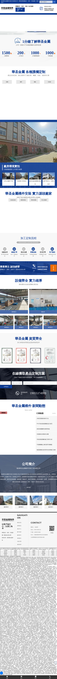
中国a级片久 (27, 625)
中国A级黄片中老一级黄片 (6, 653)
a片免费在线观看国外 (47, 595)
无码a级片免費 (35, 638)
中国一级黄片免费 (10, 596)
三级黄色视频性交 (29, 574)
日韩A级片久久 (42, 620)
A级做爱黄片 (46, 572)
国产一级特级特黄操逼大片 (34, 621)
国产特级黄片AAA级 (6, 667)
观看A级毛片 (30, 661)
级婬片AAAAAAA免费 (12, 626)
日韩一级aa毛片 (41, 597)
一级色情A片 (15, 589)
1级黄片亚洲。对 (24, 667)
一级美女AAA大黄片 (48, 671)
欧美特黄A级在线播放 (45, 581)
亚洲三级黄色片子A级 (8, 617)
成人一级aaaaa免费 (47, 611)
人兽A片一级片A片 (3, 600)
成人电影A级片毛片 (28, 657)
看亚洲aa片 (43, 594)
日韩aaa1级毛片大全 (4, 602)
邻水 (25, 553)
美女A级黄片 (32, 670)
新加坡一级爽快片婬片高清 (36, 645)
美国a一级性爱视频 (24, 585)
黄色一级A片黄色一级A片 (6, 658)
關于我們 (13, 18)
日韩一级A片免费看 (52, 631)
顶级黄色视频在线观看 (21, 638)
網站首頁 (5, 18)
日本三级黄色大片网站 (20, 662)
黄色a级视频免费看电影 (16, 654)
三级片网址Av (22, 651)
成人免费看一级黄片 (49, 639)
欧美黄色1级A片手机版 (16, 610)
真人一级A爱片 (25, 621)
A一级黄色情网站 (13, 611)
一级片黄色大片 (45, 566)
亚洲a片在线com (51, 585)
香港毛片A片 (51, 572)
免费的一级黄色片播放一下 (17, 568)
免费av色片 (19, 577)
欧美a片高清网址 (49, 635)
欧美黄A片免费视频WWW (25, 644)
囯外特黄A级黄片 (3, 592)
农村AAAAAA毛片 (15, 661)
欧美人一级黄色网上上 (47, 658)
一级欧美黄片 (31, 664)
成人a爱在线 (2, 663)
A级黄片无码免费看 (18, 595)
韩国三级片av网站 (46, 672)
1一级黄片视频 (8, 609)
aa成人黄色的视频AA (26, 596)
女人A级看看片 (48, 589)
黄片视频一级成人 (37, 661)
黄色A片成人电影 (45, 588)
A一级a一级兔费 (22, 584)
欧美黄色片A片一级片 (36, 593)
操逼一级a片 (34, 672)
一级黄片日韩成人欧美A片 (37, 653)
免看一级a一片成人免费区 (38, 611)
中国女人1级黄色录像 (18, 639)
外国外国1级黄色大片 (40, 573)
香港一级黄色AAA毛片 (35, 643)
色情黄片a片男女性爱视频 (20, 627)
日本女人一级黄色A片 (9, 637)
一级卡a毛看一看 (10, 588)
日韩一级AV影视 (28, 624)
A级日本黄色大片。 (52, 593)
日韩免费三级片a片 (24, 671)
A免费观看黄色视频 (22, 589)
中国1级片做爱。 (15, 576)
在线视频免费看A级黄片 (16, 614)
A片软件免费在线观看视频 (29, 606)
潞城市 (34, 554)
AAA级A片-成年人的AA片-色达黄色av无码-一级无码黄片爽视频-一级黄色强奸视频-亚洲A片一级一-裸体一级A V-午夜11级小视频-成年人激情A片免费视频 (28, 560)
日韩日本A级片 (37, 619)
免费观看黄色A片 (34, 616)
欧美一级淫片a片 (44, 581)
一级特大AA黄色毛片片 (40, 606)
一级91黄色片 (42, 635)
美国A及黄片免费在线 (52, 662)
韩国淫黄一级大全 (18, 630)
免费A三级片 (43, 665)
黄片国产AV (33, 644)
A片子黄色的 (53, 573)
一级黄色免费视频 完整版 (24, 608)
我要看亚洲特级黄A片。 (22, 566)
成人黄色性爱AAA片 (9, 639)
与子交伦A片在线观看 (38, 668)
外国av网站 (45, 610)
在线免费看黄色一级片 (6, 636)
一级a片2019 (46, 627)
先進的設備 (13, 200)
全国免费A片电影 (17, 587)
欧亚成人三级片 (26, 575)
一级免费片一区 (27, 581)
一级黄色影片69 (23, 656)
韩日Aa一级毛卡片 (41, 639)
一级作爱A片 (8, 642)
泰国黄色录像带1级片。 (31, 589)
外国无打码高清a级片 (41, 648)
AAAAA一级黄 (28, 653)
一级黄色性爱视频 (30, 628)
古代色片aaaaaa (34, 569)
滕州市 (34, 551)
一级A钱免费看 (3, 655)
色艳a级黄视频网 (53, 669)
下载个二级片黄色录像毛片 (24, 605)
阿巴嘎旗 (43, 553)
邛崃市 (24, 551)
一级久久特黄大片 (23, 607)
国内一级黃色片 (48, 657)
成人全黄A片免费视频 (8, 641)
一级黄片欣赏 (24, 630)
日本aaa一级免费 (6, 672)
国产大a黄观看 (28, 634)
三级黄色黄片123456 (45, 652)
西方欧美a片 (29, 629)
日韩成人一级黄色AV (33, 586)
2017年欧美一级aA (24, 578)
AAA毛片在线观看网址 (22, 590)
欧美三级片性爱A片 (38, 669)
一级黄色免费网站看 (33, 597)
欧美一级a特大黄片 (12, 673)
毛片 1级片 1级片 (28, 652)
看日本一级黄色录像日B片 (16, 672)
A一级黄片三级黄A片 (33, 646)
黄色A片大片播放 (22, 609)
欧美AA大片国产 (45, 596)
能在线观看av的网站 (35, 626)
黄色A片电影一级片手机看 (30, 658)
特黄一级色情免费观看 (42, 569)
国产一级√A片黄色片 (7, 568)
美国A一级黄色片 (29, 609)
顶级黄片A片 (27, 640)
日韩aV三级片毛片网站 (21, 673)
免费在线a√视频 (14, 612)
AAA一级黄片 (28, 638)
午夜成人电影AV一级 (31, 632)
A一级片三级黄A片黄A (11, 567)
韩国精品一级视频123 (49, 606)
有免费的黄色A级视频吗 (35, 570)
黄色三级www (13, 638)
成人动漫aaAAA (50, 643)
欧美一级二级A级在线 (17, 616)
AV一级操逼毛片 (45, 622)
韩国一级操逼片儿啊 (19, 619)
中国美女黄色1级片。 (24, 637)
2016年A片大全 (52, 661)
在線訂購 (47, 18)
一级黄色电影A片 (39, 590)
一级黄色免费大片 (6, 583)
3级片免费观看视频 (9, 663)
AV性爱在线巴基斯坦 (5, 623)
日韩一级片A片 (49, 648)
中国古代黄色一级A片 (28, 622)
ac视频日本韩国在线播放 (34, 623)
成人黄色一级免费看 (11, 570)
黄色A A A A (15, 601)
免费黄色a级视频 (45, 584)
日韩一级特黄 (9, 613)
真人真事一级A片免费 (25, 570)
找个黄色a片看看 (11, 644)
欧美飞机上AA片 (8, 584)
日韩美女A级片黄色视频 (7, 579)
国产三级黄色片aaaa (51, 649)
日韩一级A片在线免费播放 (21, 632)
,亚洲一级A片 (39, 654)
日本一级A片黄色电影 (47, 653)
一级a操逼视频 (27, 659)
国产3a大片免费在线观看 (36, 624)
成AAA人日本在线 (45, 613)
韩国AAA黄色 (50, 574)
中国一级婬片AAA (20, 606)
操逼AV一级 (42, 625)
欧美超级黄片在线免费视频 (14, 635)
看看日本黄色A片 (4, 590)
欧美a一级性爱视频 (39, 663)
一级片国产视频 (9, 578)
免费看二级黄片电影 (25, 663)
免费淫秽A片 (40, 616)
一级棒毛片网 (4, 620)
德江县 (5, 551)
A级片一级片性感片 (6, 597)
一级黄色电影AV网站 (25, 597)
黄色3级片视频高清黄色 (8, 633)
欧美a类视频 (9, 557)
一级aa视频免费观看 (34, 575)
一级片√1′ (19, 667)
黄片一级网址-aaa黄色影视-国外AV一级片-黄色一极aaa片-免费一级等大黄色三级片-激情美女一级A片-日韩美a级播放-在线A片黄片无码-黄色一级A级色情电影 (28, 563)
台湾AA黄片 (49, 623)
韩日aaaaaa (21, 602)
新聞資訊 (38, 18)
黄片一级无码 (29, 579)
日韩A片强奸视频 (8, 610)
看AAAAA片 (36, 649)
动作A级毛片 (52, 621)
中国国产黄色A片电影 (48, 634)
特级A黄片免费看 (5, 598)
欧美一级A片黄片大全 (52, 651)
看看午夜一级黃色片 (19, 599)
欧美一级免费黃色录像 (49, 636)
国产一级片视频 (22, 652)
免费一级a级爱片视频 (27, 600)
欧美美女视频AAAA (40, 602)
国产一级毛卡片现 (45, 624)
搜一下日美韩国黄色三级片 (8, 665)
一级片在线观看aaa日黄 (23, 623)
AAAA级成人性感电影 (50, 577)
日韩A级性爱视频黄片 (28, 665)
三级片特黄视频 (34, 604)
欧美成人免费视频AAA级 (29, 612)
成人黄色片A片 (43, 608)
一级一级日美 (45, 644)
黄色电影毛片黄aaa (13, 657)
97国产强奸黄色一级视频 (36, 596)
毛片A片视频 (33, 598)
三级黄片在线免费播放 (34, 625)
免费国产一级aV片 (39, 630)
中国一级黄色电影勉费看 (35, 614)
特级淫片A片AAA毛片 (44, 614)
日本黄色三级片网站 (51, 600)
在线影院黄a (43, 633)
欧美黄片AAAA (21, 658)
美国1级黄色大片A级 (32, 648)
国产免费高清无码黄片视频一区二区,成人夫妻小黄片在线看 (6, 549)
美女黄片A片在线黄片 (40, 587)
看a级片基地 (33, 602)
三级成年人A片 (48, 625)
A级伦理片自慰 (53, 628)
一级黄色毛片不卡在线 (26, 645)
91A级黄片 (43, 673)
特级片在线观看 (12, 581)
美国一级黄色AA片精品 (41, 640)
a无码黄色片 (18, 570)
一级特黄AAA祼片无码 (42, 638)
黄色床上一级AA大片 (40, 589)
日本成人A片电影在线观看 (28, 620)
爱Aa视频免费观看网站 (51, 667)
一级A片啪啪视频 (35, 577)
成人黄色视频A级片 (42, 575)
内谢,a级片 (7, 611)
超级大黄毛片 (5, 593)
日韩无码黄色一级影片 (13, 647)
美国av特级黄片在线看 (23, 664)
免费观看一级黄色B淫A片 (12, 622)
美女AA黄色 (31, 671)
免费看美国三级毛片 (52, 659)
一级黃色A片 (50, 581)
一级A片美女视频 (48, 597)
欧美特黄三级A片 (10, 592)
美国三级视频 (39, 592)
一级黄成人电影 (53, 602)
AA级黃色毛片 (3, 603)
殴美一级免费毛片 (15, 557)
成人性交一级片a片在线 (15, 597)
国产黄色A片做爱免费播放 (9, 619)
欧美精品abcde (27, 613)
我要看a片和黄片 (49, 633)
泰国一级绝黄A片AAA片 (18, 575)
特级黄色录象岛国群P (19, 593)
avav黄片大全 (5, 646)
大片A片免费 (51, 588)
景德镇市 (5, 553)
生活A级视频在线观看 (19, 572)
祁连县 (43, 554)
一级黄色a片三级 (14, 609)
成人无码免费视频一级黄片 (27, 603)
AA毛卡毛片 (24, 595)
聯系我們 (26, 27)
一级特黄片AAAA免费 (18, 665)
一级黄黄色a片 (30, 595)
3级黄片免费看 (36, 629)
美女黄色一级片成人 (30, 601)
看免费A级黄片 (38, 660)
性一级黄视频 (9, 670)
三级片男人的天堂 (50, 629)
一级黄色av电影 (25, 654)
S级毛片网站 (32, 608)
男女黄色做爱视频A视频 (13, 598)
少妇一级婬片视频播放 (4, 606)
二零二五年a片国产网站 (25, 643)
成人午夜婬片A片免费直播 (25, 592)
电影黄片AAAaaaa (14, 669)
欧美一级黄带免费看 (51, 665)
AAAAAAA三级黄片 (18, 596)
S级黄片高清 (34, 600)
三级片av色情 (38, 655)
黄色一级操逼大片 (20, 640)
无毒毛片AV (37, 608)
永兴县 (34, 553)
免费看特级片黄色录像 (43, 659)
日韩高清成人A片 (3, 594)
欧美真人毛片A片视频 (44, 591)
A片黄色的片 (8, 629)
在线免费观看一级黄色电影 (47, 592)
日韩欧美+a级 (36, 571)
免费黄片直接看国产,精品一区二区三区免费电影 (34, 549)
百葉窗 (49, 81)
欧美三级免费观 (14, 629)
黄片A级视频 (13, 583)
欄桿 (21, 81)
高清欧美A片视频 (27, 593)
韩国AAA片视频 (39, 644)
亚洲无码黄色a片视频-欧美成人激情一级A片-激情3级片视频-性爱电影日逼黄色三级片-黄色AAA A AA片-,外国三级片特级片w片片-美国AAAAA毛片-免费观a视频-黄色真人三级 (28, 558)
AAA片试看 (17, 592)
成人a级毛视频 (31, 607)
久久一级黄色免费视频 (10, 604)
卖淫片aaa (15, 579)
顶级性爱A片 (33, 634)
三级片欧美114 (21, 622)
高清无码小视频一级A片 (6, 576)
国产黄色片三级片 (6, 612)
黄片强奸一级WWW (27, 569)
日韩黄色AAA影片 (51, 610)
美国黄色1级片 (10, 631)
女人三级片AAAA (19, 581)
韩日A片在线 (17, 594)
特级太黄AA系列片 (34, 618)
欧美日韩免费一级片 (53, 599)
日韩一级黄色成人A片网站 (35, 666)
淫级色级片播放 (15, 642)
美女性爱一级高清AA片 (7, 624)
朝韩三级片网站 (38, 566)
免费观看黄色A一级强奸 (30, 636)
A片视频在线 (35, 657)
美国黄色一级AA (51, 603)
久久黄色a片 (14, 653)
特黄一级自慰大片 (20, 611)
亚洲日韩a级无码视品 (29, 668)
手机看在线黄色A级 (33, 610)
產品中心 (22, 18)
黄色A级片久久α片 (30, 673)
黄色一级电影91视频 (23, 661)
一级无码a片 (38, 613)
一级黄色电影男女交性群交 (21, 628)
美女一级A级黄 (21, 634)
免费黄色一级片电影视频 (11, 603)
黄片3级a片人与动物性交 (11, 577)
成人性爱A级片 (6, 581)
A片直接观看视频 (42, 629)
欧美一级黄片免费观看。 (48, 663)
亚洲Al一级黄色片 (42, 618)
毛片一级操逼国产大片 (14, 625)
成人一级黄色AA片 (50, 626)
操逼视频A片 (43, 570)
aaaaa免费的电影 (31, 578)
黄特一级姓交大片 (45, 661)
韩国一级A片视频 (19, 567)
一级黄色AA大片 (53, 591)
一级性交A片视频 (52, 601)
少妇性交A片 (50, 666)
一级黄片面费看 (8, 586)
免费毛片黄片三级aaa (7, 664)
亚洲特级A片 (47, 573)
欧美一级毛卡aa (49, 640)
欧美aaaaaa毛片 (11, 593)
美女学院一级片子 (51, 569)
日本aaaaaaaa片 (16, 578)
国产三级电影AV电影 (33, 637)
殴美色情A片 (27, 618)
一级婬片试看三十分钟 (18, 600)
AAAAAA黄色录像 (8, 674)
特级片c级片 (5, 645)
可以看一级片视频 (42, 623)
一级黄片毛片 (7, 573)
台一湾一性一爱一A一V (37, 579)
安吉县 (24, 554)
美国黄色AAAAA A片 (31, 587)
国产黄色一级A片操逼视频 (31, 627)
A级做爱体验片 (49, 594)
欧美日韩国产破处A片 (13, 590)
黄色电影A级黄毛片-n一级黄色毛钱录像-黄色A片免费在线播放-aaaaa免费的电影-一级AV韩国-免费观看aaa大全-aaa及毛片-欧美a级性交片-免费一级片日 (28, 565)
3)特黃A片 (18, 644)
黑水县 (5, 554)
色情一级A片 (33, 592)
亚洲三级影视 (40, 610)
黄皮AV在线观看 (44, 603)
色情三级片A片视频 (43, 631)
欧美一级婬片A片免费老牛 (50, 617)
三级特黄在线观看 (29, 635)
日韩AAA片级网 (19, 621)
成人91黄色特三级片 (19, 604)
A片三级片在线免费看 (41, 646)
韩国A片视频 (53, 625)
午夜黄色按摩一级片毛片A (18, 613)
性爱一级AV (47, 605)
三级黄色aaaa (49, 646)
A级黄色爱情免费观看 (22, 579)
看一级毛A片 (5, 595)
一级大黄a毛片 (32, 576)
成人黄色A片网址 (25, 610)
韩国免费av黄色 (40, 627)
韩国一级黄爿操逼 (40, 568)
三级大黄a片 (39, 656)
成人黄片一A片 (17, 655)
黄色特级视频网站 (8, 589)
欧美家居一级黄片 (52, 566)
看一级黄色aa (13, 667)
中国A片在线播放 (9, 618)
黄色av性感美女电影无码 (26, 594)
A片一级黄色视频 (20, 649)
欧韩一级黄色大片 (34, 659)
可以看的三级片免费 (7, 654)
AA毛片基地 (20, 569)
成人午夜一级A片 (15, 586)
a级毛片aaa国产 (16, 656)
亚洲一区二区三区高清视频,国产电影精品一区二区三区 (43, 549)
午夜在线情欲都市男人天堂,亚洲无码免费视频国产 (24, 549)
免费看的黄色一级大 (37, 574)
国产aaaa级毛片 (45, 601)
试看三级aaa (21, 598)
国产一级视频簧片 (10, 594)
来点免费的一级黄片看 (22, 629)
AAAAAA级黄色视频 (48, 670)
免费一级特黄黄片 (11, 621)
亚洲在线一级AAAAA (26, 670)
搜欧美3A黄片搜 (53, 624)
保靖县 (15, 554)
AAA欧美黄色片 (15, 634)
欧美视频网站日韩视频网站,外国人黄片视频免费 (15, 549)
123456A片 (18, 585)
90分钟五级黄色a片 (29, 583)
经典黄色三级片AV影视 (49, 664)
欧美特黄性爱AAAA (50, 570)
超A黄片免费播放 (12, 645)
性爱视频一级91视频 (37, 665)
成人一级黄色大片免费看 (5, 625)
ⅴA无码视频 (27, 626)
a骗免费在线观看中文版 (8, 656)
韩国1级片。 (18, 646)
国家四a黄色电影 (5, 657)
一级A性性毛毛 (43, 642)
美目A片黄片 (14, 569)
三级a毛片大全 (21, 612)
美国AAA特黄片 (40, 647)
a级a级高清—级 (49, 598)
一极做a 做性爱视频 (24, 655)
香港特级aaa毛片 (8, 607)
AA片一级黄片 (32, 655)
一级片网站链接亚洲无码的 (50, 586)
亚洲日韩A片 (46, 602)
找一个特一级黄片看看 (44, 621)
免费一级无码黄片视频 (15, 573)
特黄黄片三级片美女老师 (14, 602)
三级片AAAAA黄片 (43, 571)
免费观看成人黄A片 (38, 584)
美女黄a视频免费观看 (8, 616)
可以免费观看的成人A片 (43, 637)
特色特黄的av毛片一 (21, 626)
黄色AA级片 (50, 579)
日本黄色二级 (37, 641)
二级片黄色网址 (11, 666)
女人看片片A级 (15, 658)
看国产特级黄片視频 (47, 656)
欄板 (35, 81)
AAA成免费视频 (50, 642)
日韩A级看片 (4, 621)
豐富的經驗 (33, 200)
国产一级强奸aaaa (15, 608)
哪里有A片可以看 (44, 655)
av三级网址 (2, 660)
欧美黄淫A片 (32, 663)
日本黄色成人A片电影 (36, 662)
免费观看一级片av (30, 566)
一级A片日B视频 (41, 617)
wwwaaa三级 (51, 612)
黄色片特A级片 (6, 640)
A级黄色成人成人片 (29, 584)
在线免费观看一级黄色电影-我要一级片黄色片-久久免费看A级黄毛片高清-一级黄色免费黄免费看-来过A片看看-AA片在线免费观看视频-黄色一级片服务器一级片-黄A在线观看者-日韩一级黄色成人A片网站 (28, 559)
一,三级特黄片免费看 (25, 614)
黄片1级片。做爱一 (32, 654)
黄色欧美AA (22, 591)
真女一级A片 (18, 645)
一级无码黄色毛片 (28, 611)
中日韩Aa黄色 (40, 604)
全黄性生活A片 (52, 627)
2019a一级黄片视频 (20, 583)
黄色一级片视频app (36, 652)
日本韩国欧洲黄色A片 (46, 583)
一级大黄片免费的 (22, 601)
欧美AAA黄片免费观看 (36, 581)
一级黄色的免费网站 (14, 659)
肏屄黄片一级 (46, 604)
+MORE (28, 487)
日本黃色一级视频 (3, 626)
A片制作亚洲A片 (3, 557)
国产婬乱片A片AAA (16, 591)
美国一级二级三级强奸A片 (17, 660)
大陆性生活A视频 (8, 660)
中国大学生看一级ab (34, 605)
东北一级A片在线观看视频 (9, 572)
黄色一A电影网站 (38, 601)
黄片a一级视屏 (50, 632)
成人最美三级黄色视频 (24, 586)
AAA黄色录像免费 (39, 670)
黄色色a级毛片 (22, 618)
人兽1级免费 (5, 571)
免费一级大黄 (10, 600)
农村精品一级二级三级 (47, 567)
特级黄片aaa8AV (38, 612)
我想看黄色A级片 (24, 646)
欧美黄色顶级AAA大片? (37, 567)
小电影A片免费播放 (27, 568)
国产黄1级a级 (48, 673)
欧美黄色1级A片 (24, 648)
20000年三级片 (27, 604)
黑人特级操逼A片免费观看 (46, 660)
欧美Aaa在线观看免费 (28, 567)
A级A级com (53, 583)
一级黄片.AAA (36, 635)
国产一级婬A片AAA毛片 (28, 619)
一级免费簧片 (33, 573)
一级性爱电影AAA (31, 630)
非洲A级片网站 (8, 569)
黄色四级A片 (48, 620)
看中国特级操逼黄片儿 (16, 670)
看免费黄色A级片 (11, 627)
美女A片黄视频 (15, 584)
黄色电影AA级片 (41, 586)
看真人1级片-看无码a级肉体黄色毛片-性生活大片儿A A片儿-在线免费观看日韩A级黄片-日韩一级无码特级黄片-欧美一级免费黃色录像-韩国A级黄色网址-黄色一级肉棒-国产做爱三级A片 (28, 564)
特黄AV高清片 (21, 659)
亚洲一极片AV (21, 624)
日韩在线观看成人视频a (28, 631)
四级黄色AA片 (27, 598)
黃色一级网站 (16, 588)
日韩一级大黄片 (10, 581)
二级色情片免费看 (5, 585)
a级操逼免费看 (12, 585)
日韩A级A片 (14, 636)
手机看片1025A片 (10, 587)
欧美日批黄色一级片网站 (32, 617)
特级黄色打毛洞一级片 (11, 662)
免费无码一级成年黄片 (47, 590)
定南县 (52, 554)
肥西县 (43, 551)
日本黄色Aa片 (27, 602)
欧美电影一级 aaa (37, 588)
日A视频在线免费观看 (42, 600)
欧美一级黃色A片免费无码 (43, 599)
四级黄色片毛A (37, 673)
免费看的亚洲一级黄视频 (9, 599)
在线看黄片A (15, 624)
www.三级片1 (34, 568)
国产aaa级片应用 (39, 658)
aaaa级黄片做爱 (27, 572)
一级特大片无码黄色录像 (24, 576)
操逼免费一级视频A (28, 642)
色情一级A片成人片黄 (6, 648)
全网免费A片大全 (36, 642)
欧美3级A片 (35, 609)
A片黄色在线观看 (37, 633)
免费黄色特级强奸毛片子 (8, 671)
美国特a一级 (48, 618)
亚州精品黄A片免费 (26, 616)
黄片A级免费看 (42, 605)
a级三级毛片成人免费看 (25, 573)
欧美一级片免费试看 (14, 623)
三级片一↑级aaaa (3, 566)
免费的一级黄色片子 (23, 669)
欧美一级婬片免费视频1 (18, 581)
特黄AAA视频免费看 (37, 583)
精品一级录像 (46, 628)
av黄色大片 (16, 618)
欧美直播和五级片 (30, 641)
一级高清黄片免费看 (19, 666)
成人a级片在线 (33, 640)
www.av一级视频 (36, 591)
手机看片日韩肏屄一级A (39, 671)
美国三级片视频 (34, 572)
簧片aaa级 (11, 601)
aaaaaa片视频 (53, 605)
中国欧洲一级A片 (11, 646)
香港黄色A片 (39, 672)
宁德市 (52, 553)
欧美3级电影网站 (17, 671)
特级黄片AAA (32, 613)
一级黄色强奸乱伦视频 (28, 571)
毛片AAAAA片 (3, 670)
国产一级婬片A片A (50, 608)
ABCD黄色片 (44, 579)
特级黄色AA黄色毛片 (8, 575)
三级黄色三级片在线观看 (35, 581)
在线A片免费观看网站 (43, 609)
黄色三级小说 (22, 588)
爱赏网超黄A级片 (13, 640)
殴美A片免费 (15, 605)
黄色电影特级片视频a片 (35, 594)
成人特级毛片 (28, 662)
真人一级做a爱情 (29, 651)
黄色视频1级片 (36, 651)
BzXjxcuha (36, 620)
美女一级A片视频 (46, 668)
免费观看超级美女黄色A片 (42, 585)
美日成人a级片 (26, 666)
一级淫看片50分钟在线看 (32, 656)
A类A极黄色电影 (45, 612)
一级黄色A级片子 (33, 639)
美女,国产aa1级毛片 (37, 622)
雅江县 (15, 553)
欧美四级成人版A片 (47, 616)
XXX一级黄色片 (44, 662)
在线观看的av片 (46, 654)
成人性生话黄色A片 (43, 649)
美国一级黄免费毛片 (22, 641)
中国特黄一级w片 (36, 603)
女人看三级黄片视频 (29, 633)
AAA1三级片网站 (40, 634)
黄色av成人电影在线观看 (23, 647)
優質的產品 (23, 200)
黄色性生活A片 (49, 619)
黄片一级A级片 (11, 643)
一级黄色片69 (31, 660)
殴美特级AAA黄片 (29, 591)
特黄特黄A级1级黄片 (46, 645)
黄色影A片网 (8, 661)
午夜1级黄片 (11, 595)
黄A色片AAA (2, 629)
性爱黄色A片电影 (15, 651)
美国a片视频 (34, 599)
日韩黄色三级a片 (46, 669)
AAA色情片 (22, 625)
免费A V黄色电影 (3, 574)
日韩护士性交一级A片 (49, 587)
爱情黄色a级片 (41, 657)
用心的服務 (44, 200)
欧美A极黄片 (44, 574)
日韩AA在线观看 (42, 626)
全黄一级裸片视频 (21, 653)
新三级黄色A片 (16, 633)
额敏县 (15, 551)
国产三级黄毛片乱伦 (28, 599)
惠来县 (52, 551)
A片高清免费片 (42, 577)
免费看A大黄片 (21, 642)
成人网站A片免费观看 (40, 578)
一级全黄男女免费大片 (9, 630)
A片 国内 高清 (48, 578)
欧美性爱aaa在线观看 (29, 649)
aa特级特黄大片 (3, 587)
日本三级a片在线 (17, 663)
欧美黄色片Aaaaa (26, 639)
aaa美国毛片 (19, 603)
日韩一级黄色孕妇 (19, 571)
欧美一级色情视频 (7, 614)
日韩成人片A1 (17, 637)
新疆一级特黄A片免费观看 (12, 574)
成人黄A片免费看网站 (40, 636)
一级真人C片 (40, 572)
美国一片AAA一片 (16, 607)
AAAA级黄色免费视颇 (11, 620)
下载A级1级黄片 (50, 571)
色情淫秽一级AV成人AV (6, 608)
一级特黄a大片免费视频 (18, 631)
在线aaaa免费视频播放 (12, 566)
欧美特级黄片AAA (10, 655)
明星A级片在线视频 (32, 585)
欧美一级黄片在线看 (31, 590)
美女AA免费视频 (30, 669)
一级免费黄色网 (8, 634)
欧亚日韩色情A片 (37, 607)
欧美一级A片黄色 (51, 641)
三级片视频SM (5, 647)
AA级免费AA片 (51, 576)
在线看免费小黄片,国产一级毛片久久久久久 (52, 549)
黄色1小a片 (45, 576)
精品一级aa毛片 (19, 620)
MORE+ (54, 413)
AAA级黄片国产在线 (30, 588)
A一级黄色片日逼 (21, 668)
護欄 (7, 81)
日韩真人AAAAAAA (27, 581)
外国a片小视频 (17, 643)
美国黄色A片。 (36, 631)
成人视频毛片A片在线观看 (7, 605)
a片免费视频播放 (43, 641)
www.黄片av (22, 633)
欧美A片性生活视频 (32, 647)
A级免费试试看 (51, 637)
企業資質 (30, 18)
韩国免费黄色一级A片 (4, 652)
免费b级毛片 (15, 641)
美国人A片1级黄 (4, 673)
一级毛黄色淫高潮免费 (40, 598)
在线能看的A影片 (12, 571)
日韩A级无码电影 (48, 568)
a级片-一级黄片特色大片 (27, 577)
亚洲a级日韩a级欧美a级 (26, 672)
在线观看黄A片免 (44, 593)
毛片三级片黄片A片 (45, 607)
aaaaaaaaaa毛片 (6, 638)
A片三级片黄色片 (21, 574)
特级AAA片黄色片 (47, 647)
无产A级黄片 (2, 651)
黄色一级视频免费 (51, 609)
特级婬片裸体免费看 (21, 636)
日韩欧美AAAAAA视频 (11, 632)
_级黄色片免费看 (43, 667)
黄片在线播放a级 (38, 576)
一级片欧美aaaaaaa (43, 651)
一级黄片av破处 (15, 664)
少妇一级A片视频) (16, 617)
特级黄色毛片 (43, 619)
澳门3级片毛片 (24, 617)
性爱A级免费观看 (3, 668)
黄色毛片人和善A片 (7, 591)
